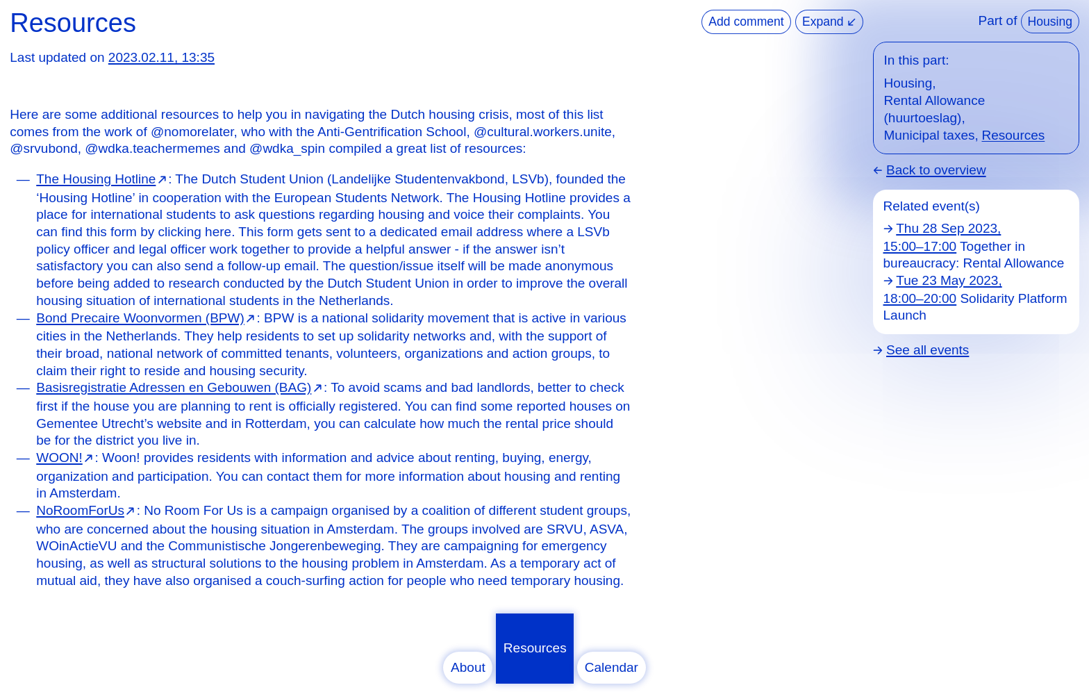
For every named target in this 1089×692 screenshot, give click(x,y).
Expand (829, 21)
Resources (535, 648)
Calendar (611, 667)
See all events (927, 350)
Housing (1050, 21)
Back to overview (936, 170)
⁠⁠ (102, 179)
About (468, 667)
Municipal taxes (929, 135)
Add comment (745, 21)
